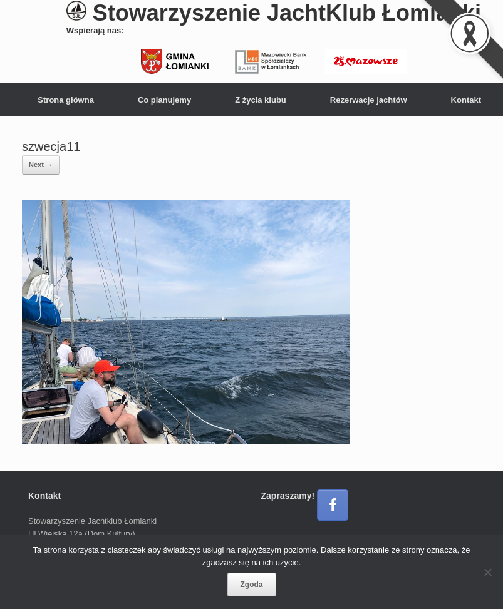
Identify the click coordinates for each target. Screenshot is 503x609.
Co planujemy (164, 100)
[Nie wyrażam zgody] (487, 572)
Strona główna (66, 100)
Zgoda (252, 584)
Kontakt (466, 100)
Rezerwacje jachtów (368, 100)
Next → (41, 164)
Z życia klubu (260, 100)
